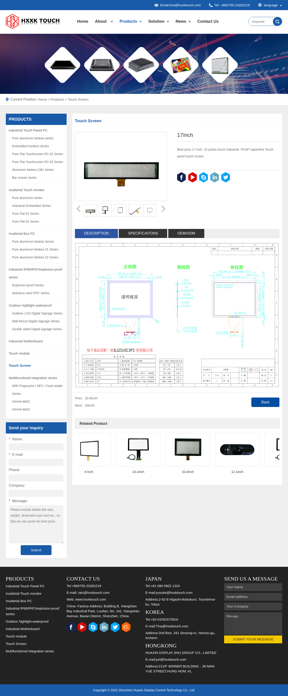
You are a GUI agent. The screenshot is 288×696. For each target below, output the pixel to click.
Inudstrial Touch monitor (27, 190)
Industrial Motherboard (26, 341)
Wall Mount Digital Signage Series (36, 321)
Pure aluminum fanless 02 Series (35, 257)
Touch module (19, 353)
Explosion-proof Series (28, 285)
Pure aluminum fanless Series (33, 241)
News (181, 21)
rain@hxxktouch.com (94, 592)
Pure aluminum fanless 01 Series (35, 249)
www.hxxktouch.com (90, 599)
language (270, 5)
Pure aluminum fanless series (33, 138)
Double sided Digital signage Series (37, 329)
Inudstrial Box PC (22, 233)
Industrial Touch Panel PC (28, 130)
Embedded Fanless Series (30, 146)
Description (96, 233)
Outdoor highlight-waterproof (30, 305)
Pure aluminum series (27, 198)
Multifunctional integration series (33, 378)
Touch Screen (78, 99)
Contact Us (208, 21)
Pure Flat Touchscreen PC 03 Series (37, 162)
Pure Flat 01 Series (25, 213)
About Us (101, 26)
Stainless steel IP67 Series (31, 293)
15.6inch (91, 398)
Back (265, 402)
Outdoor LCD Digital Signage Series (37, 313)
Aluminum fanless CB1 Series (33, 170)
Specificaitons (143, 233)
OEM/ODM (186, 233)
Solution (156, 21)
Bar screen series (24, 177)
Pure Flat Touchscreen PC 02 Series (37, 154)
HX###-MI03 (21, 409)
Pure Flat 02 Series (25, 221)
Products (128, 21)
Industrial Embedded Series (31, 206)
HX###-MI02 (21, 401)
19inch (89, 405)
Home (82, 21)
